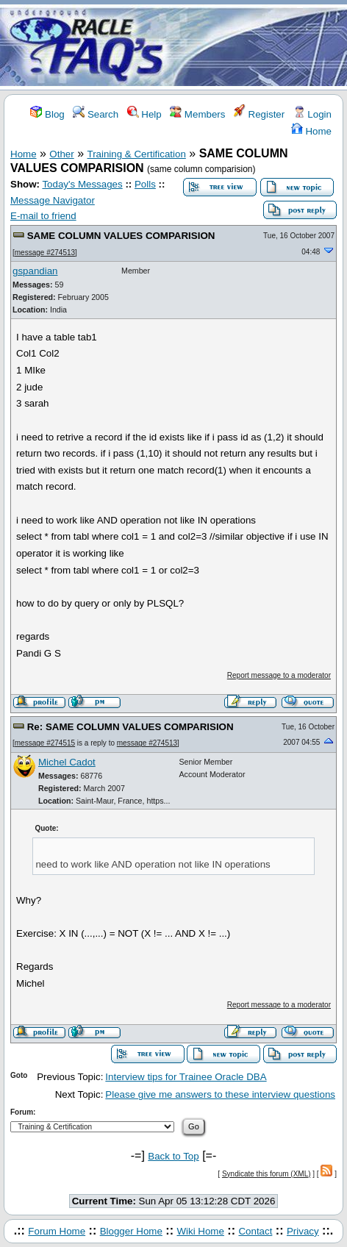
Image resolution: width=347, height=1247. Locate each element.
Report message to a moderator (279, 675)
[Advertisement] (260, 46)
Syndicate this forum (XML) (266, 1174)
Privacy (303, 1231)
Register (259, 114)
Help (144, 114)
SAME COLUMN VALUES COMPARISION (121, 235)
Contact (255, 1231)
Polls (145, 184)
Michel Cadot (67, 762)
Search (95, 114)
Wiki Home (199, 1231)
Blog (47, 114)
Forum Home (56, 1231)
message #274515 (45, 743)
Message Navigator (52, 200)
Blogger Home (131, 1231)
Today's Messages (82, 184)
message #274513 (45, 253)
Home (311, 131)
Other (61, 154)
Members (197, 114)
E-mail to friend (43, 215)
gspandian (35, 270)
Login (312, 114)
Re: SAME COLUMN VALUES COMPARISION (130, 726)
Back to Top (173, 1156)
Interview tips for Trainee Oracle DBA (185, 1076)
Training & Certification (136, 154)
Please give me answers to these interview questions (220, 1094)
